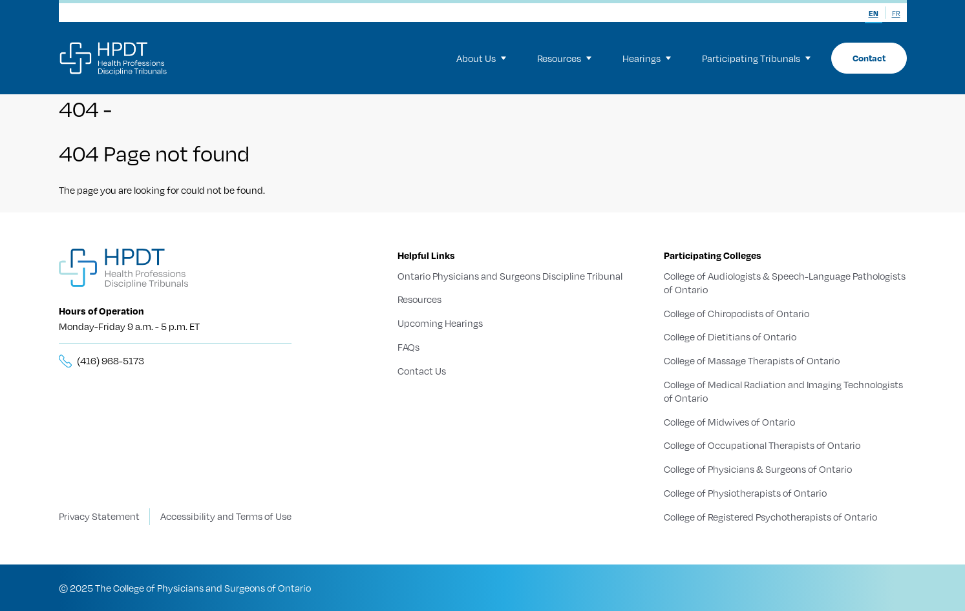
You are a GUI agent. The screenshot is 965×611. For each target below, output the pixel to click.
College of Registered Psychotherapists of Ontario (770, 516)
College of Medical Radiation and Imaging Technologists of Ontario (783, 391)
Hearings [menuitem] (646, 58)
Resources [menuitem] (564, 58)
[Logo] (114, 58)
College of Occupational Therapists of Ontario (762, 445)
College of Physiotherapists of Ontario (745, 493)
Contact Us (422, 371)
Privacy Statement (99, 516)
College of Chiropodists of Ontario (736, 312)
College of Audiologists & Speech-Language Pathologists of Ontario (785, 282)
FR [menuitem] (896, 13)
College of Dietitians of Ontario (730, 336)
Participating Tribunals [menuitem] (756, 58)
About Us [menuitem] (481, 58)
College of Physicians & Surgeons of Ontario (758, 469)
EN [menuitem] (873, 13)
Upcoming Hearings (440, 323)
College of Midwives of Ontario (729, 421)
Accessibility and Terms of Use (226, 516)
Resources (419, 299)
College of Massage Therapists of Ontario (752, 360)
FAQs (408, 347)
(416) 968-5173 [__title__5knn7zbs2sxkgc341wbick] (110, 360)
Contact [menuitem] (869, 57)
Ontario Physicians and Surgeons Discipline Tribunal (510, 276)
